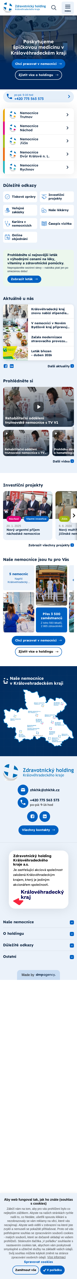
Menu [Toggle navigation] (68, 8)
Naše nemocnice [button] (18, 922)
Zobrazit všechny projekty (49, 545)
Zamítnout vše (25, 1270)
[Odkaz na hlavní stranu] (24, 7)
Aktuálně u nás (18, 298)
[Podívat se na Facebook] (5, 366)
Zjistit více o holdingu (35, 75)
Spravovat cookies (38, 1262)
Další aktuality (59, 366)
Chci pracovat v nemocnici (36, 64)
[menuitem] (38, 115)
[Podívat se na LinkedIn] (11, 366)
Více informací (56, 1257)
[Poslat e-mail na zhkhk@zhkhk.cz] (39, 790)
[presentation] (74, 515)
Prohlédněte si (18, 380)
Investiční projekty (23, 485)
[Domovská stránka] (38, 772)
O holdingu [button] (13, 933)
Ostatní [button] (9, 956)
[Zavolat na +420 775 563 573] (38, 96)
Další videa (61, 461)
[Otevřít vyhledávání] (54, 8)
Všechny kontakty (36, 830)
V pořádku (52, 1270)
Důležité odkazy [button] (18, 945)
